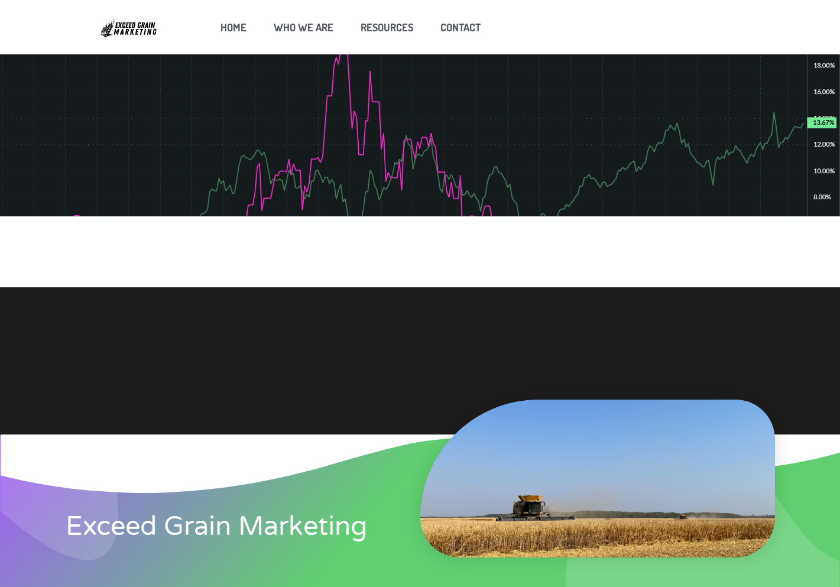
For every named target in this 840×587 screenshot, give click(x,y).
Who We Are (303, 27)
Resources (387, 27)
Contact (460, 27)
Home (233, 27)
